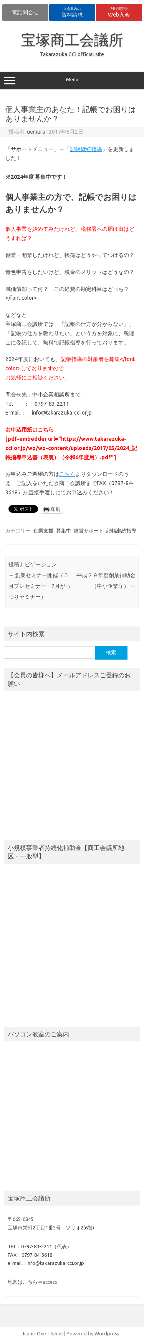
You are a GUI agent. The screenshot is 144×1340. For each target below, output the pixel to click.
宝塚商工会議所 (72, 40)
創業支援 (43, 530)
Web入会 (119, 12)
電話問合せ (25, 12)
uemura (36, 132)
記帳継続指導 (86, 149)
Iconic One (34, 1333)
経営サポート (89, 530)
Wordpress (106, 1333)
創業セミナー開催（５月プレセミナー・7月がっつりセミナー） (39, 586)
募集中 (63, 530)
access (50, 1282)
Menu (72, 80)
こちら (67, 474)
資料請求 (72, 12)
